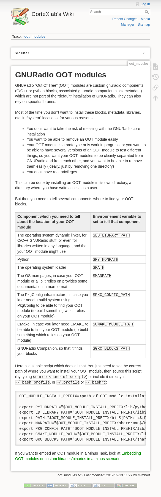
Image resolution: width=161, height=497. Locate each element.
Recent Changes (124, 19)
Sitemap (144, 24)
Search (147, 12)
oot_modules (34, 37)
